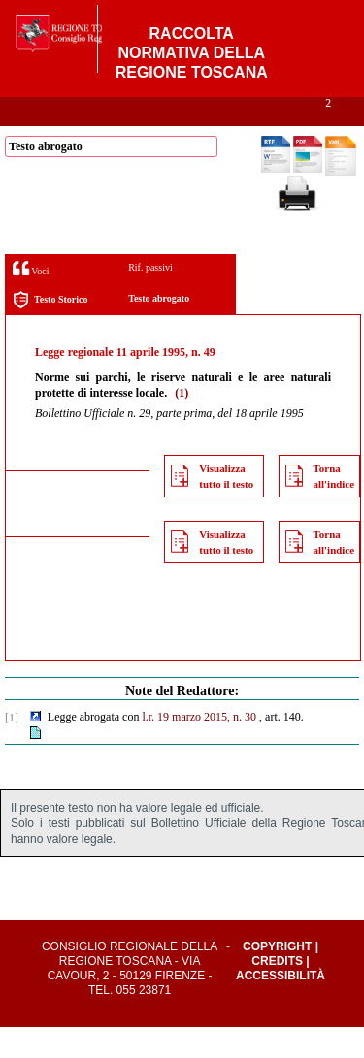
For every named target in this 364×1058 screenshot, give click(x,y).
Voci (31, 299)
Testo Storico (50, 331)
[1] (11, 748)
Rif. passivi (150, 298)
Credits (277, 992)
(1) (181, 424)
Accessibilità (280, 1006)
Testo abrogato (158, 329)
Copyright (277, 977)
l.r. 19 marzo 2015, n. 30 (199, 747)
